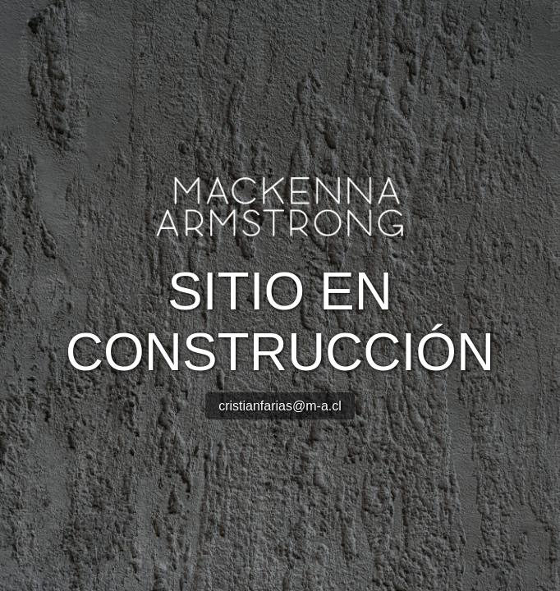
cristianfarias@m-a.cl (280, 406)
